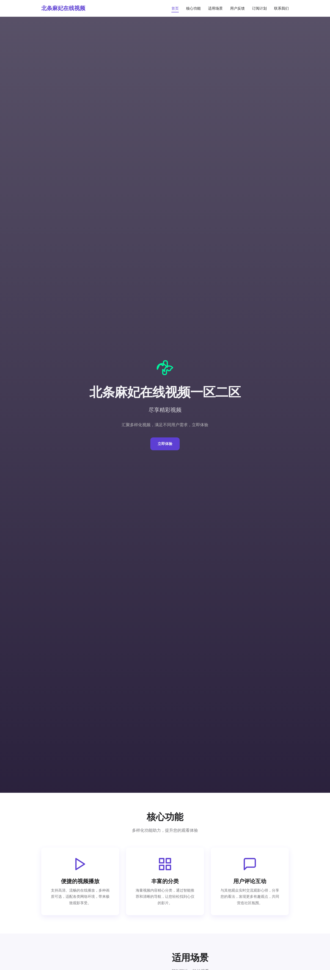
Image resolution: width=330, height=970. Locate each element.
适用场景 (215, 8)
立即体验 (165, 444)
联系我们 (281, 8)
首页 (175, 8)
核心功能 (193, 8)
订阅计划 (259, 8)
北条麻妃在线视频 (63, 8)
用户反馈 (237, 8)
